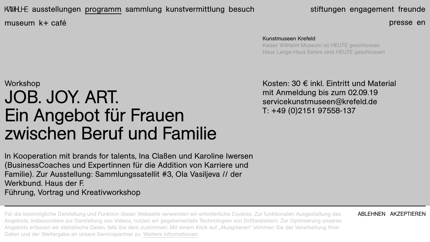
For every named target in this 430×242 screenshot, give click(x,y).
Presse (401, 22)
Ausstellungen (56, 9)
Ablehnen (371, 214)
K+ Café (53, 23)
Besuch (242, 9)
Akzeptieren (408, 214)
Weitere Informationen (170, 234)
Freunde (412, 9)
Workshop (22, 83)
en (421, 22)
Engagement (372, 9)
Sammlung (143, 9)
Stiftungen (328, 9)
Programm (103, 9)
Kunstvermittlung (195, 9)
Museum (20, 23)
